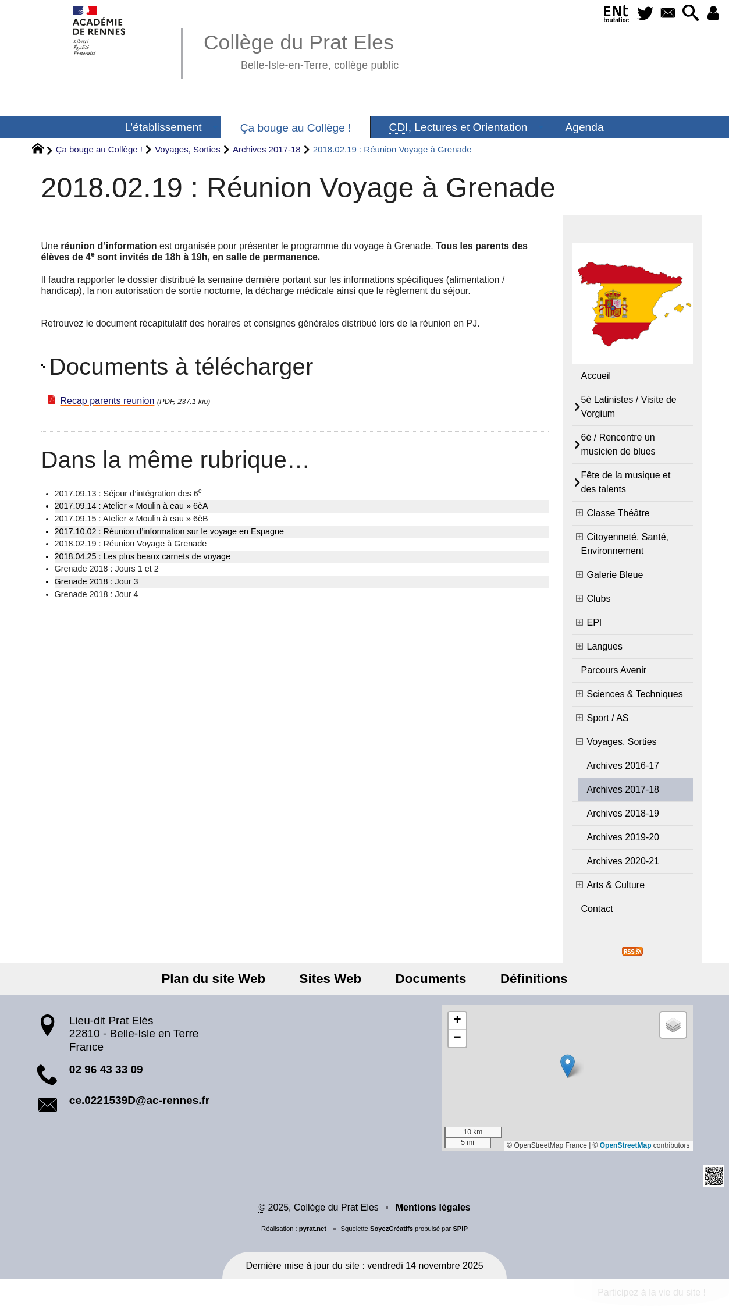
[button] (689, 13)
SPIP (460, 1228)
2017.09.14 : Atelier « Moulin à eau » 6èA (131, 505)
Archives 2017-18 (267, 149)
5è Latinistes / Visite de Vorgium (629, 406)
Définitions (527, 978)
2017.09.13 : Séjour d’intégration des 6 (128, 493)
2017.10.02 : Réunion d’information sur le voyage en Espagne (169, 531)
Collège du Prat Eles (301, 50)
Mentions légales (433, 1207)
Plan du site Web (220, 978)
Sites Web (332, 978)
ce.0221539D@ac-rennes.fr (139, 1100)
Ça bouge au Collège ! (99, 149)
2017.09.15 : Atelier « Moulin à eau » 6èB (131, 518)
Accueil (596, 376)
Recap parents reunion (108, 401)
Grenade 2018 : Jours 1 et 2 (107, 568)
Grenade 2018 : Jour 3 (96, 581)
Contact (597, 909)
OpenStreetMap (626, 1145)
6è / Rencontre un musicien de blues (618, 444)
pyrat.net (312, 1228)
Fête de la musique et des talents (626, 482)
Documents (428, 978)
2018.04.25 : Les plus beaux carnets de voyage (142, 556)
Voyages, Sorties (188, 149)
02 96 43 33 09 (106, 1069)
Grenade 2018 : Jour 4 (96, 594)
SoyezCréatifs (391, 1228)
